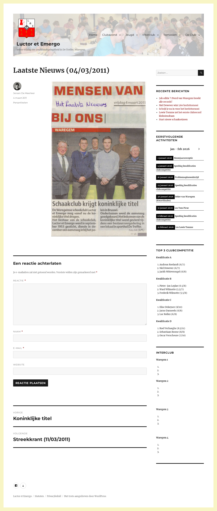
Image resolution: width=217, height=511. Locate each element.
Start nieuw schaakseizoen (173, 119)
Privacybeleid (54, 496)
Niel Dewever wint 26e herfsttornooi (178, 105)
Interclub (148, 34)
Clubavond (109, 34)
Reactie (19, 280)
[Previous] (161, 149)
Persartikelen (20, 102)
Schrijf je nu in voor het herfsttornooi (179, 108)
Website (19, 364)
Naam (18, 331)
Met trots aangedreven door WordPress (85, 496)
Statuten (39, 496)
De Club (190, 34)
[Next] (199, 149)
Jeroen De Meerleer (24, 93)
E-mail (18, 348)
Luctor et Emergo (38, 44)
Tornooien (170, 34)
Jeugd (129, 34)
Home (93, 34)
